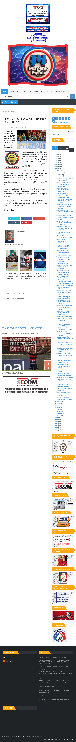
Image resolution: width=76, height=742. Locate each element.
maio (58, 407)
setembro (59, 177)
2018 (56, 417)
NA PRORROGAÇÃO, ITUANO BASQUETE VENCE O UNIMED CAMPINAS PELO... (26, 276)
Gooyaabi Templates (68, 739)
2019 (56, 169)
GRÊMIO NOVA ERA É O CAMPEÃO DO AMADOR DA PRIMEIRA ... (64, 333)
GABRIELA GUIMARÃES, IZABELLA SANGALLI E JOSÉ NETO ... (64, 338)
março (59, 411)
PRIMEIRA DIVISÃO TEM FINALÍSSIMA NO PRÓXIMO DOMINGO (64, 355)
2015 (56, 424)
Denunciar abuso (60, 123)
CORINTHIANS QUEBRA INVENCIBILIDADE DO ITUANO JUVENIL (63, 246)
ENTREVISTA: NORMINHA (46, 687)
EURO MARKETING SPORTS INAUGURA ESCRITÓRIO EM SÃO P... (63, 394)
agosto (59, 401)
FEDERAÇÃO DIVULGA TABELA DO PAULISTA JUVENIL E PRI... (64, 379)
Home (4, 91)
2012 (56, 430)
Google (40, 219)
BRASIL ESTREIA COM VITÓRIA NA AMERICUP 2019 (63, 252)
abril (58, 409)
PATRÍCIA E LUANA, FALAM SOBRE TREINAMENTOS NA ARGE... (64, 217)
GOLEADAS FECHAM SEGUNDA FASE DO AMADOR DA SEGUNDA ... (64, 287)
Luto (40, 678)
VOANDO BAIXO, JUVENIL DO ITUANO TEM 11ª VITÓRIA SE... (64, 344)
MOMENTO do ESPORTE (19, 736)
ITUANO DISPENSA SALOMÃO (64, 316)
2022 (56, 162)
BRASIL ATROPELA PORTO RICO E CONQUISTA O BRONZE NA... (63, 184)
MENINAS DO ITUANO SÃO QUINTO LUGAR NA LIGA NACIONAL (64, 228)
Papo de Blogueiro (15, 91)
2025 (56, 156)
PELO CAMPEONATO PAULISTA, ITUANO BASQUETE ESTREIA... (62, 195)
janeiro (59, 415)
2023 (56, 160)
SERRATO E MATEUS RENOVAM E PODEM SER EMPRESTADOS (64, 320)
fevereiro (59, 413)
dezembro (60, 171)
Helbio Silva (8, 658)
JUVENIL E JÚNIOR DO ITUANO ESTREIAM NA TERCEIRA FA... (63, 366)
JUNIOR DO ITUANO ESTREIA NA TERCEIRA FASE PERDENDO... (64, 349)
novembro (60, 173)
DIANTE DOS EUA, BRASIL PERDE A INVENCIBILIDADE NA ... (64, 211)
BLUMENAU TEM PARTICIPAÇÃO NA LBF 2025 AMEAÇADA (40, 275)
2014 (56, 426)
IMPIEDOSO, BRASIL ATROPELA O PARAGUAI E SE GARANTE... (64, 222)
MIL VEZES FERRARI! (45, 696)
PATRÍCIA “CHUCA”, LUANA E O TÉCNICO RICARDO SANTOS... (64, 307)
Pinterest (28, 222)
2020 (56, 166)
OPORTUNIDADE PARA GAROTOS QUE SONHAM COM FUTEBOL (64, 388)
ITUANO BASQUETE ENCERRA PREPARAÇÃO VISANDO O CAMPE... (64, 206)
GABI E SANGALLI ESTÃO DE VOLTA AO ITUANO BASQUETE (64, 278)
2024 (56, 158)
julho (58, 403)
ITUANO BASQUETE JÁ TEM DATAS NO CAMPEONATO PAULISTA (64, 292)
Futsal (70, 91)
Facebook (28, 219)
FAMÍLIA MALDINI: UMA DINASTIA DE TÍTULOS (52, 658)
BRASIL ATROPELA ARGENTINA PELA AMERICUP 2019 (61, 241)
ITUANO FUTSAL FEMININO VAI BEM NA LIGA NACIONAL (64, 267)
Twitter (16, 219)
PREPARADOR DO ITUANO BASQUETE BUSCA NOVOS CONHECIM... (64, 301)
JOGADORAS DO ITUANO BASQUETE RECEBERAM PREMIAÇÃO (63, 312)
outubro (59, 175)
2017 (56, 420)
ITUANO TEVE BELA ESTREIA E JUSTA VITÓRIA (22, 328)
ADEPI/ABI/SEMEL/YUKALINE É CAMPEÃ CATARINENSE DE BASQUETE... (12, 276)
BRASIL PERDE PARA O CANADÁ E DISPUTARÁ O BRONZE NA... (63, 189)
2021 (56, 164)
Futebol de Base (60, 91)
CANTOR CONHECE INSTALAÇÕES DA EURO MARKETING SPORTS (63, 360)
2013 (56, 428)
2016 (56, 422)
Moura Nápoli (9, 661)
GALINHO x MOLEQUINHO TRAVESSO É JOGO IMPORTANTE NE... (63, 261)
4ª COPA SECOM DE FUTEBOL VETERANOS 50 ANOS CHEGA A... (64, 200)
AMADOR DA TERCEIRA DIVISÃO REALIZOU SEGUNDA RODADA (62, 272)
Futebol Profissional (31, 91)
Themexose (50, 739)
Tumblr (16, 222)
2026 (56, 154)
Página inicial (56, 134)
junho (58, 405)
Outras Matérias (8, 97)
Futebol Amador (46, 91)
